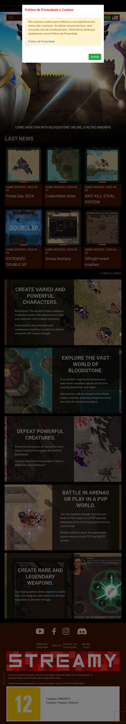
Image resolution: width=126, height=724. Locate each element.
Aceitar (95, 56)
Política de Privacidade (41, 41)
